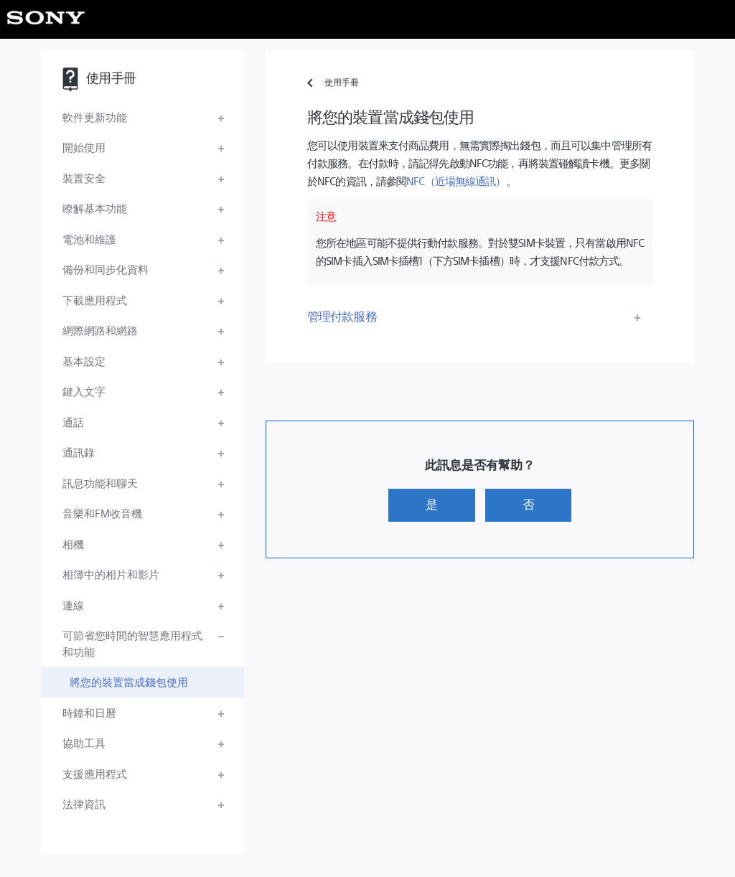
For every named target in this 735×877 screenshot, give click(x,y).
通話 (73, 421)
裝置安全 (84, 177)
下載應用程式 (94, 299)
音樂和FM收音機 (102, 513)
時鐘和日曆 (89, 712)
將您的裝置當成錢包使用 (129, 681)
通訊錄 (78, 452)
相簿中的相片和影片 (110, 574)
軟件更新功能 (94, 116)
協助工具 (84, 742)
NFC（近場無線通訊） (455, 180)
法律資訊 (84, 803)
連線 (73, 604)
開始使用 (84, 147)
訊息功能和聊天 (100, 482)
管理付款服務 (342, 316)
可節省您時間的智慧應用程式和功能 (132, 643)
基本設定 (84, 360)
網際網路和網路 (100, 330)
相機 (73, 543)
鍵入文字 (84, 391)
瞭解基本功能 (94, 208)
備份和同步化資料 (105, 269)
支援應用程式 (94, 773)
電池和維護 (89, 238)
